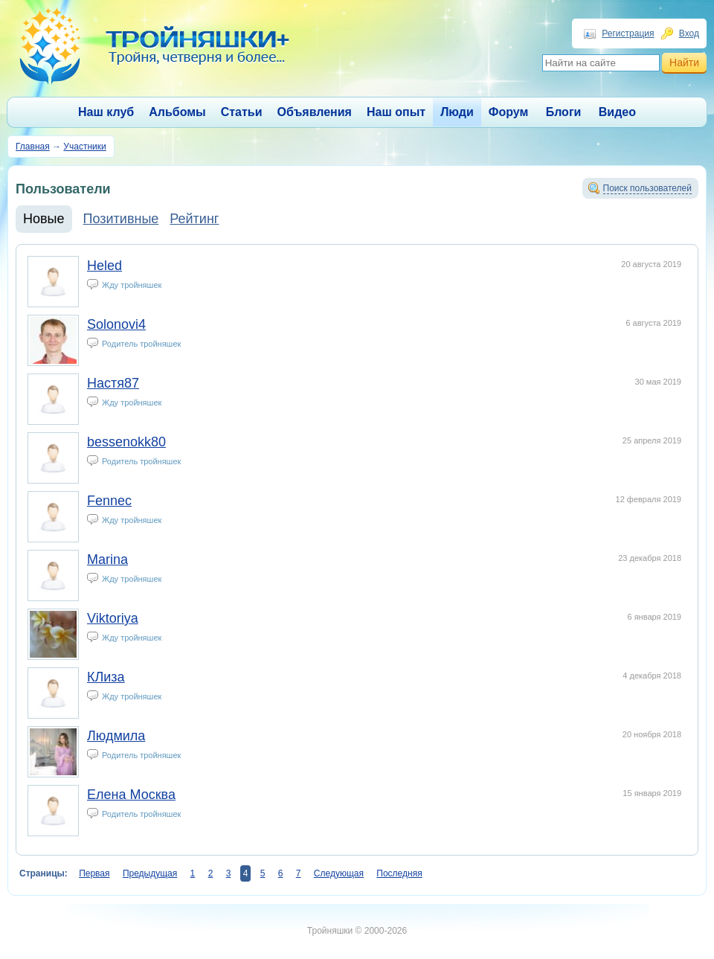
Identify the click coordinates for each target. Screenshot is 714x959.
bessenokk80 (126, 441)
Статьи (242, 112)
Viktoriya (112, 618)
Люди (457, 112)
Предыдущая (150, 873)
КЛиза (106, 677)
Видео (617, 112)
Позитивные (121, 218)
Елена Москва (131, 794)
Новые (44, 218)
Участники (84, 146)
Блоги (564, 112)
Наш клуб (106, 112)
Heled (104, 265)
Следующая (339, 873)
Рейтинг (194, 218)
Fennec (109, 500)
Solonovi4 (116, 324)
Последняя (399, 873)
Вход (689, 33)
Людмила (116, 735)
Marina (107, 559)
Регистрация (628, 33)
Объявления (314, 112)
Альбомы (177, 112)
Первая (94, 873)
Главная (33, 146)
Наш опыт (396, 112)
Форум (509, 112)
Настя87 (113, 383)
